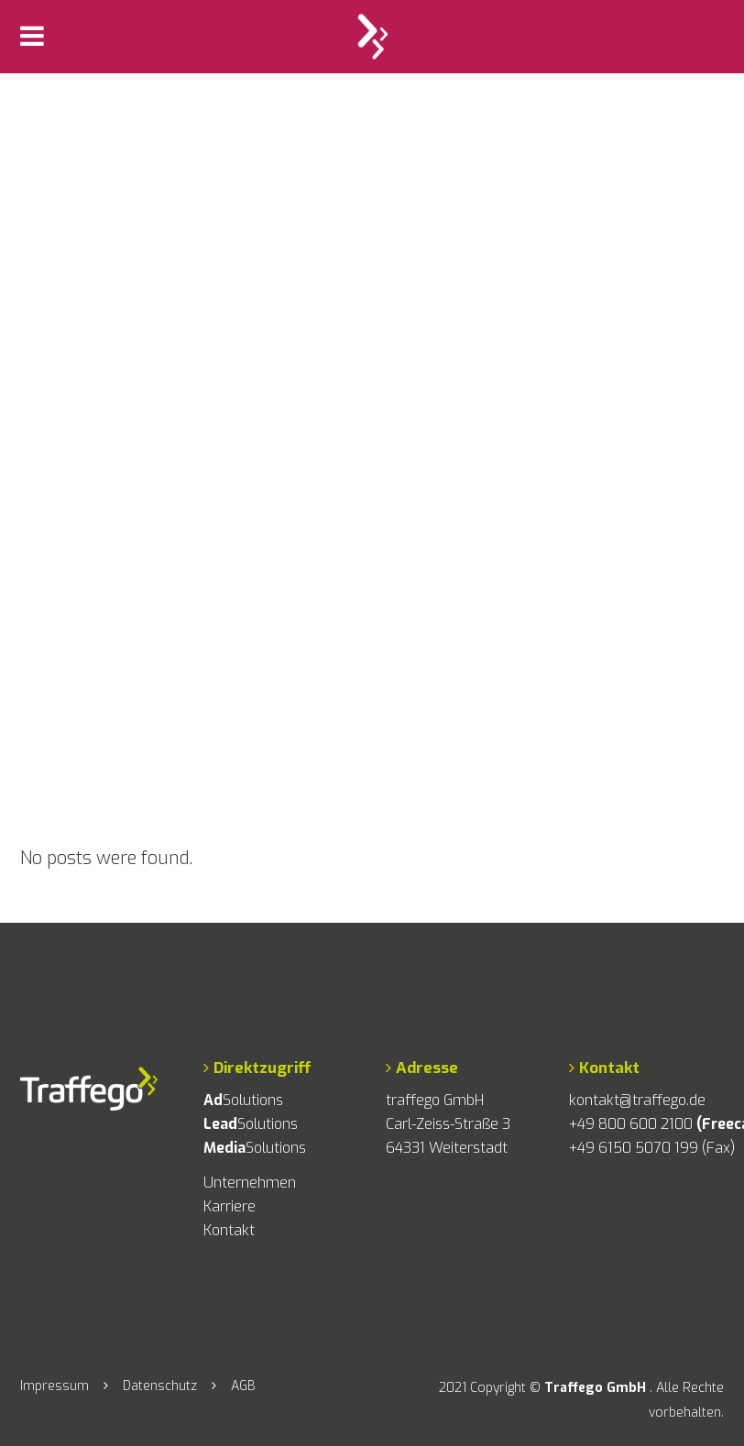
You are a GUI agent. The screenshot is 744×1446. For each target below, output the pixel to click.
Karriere (229, 1206)
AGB (243, 1386)
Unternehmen (249, 1182)
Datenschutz (160, 1386)
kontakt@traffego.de (637, 1100)
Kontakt (229, 1230)
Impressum (54, 1386)
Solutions (243, 1100)
